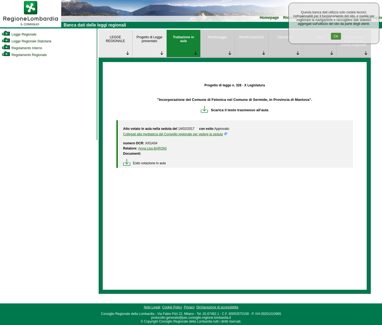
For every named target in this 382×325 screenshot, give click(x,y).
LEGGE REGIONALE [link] (115, 39)
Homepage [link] (269, 18)
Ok (336, 36)
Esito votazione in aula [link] (144, 163)
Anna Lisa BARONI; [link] (152, 148)
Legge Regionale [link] (19, 34)
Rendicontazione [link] (251, 37)
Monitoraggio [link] (217, 37)
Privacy (189, 307)
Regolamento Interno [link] (22, 48)
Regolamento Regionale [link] (24, 55)
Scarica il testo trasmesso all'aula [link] (234, 110)
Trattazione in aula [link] (183, 39)
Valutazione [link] (285, 37)
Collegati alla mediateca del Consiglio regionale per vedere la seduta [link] (173, 134)
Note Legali (152, 307)
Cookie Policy (172, 307)
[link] (30, 26)
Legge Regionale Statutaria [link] (26, 41)
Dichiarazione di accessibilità (217, 307)
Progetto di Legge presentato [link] (149, 39)
